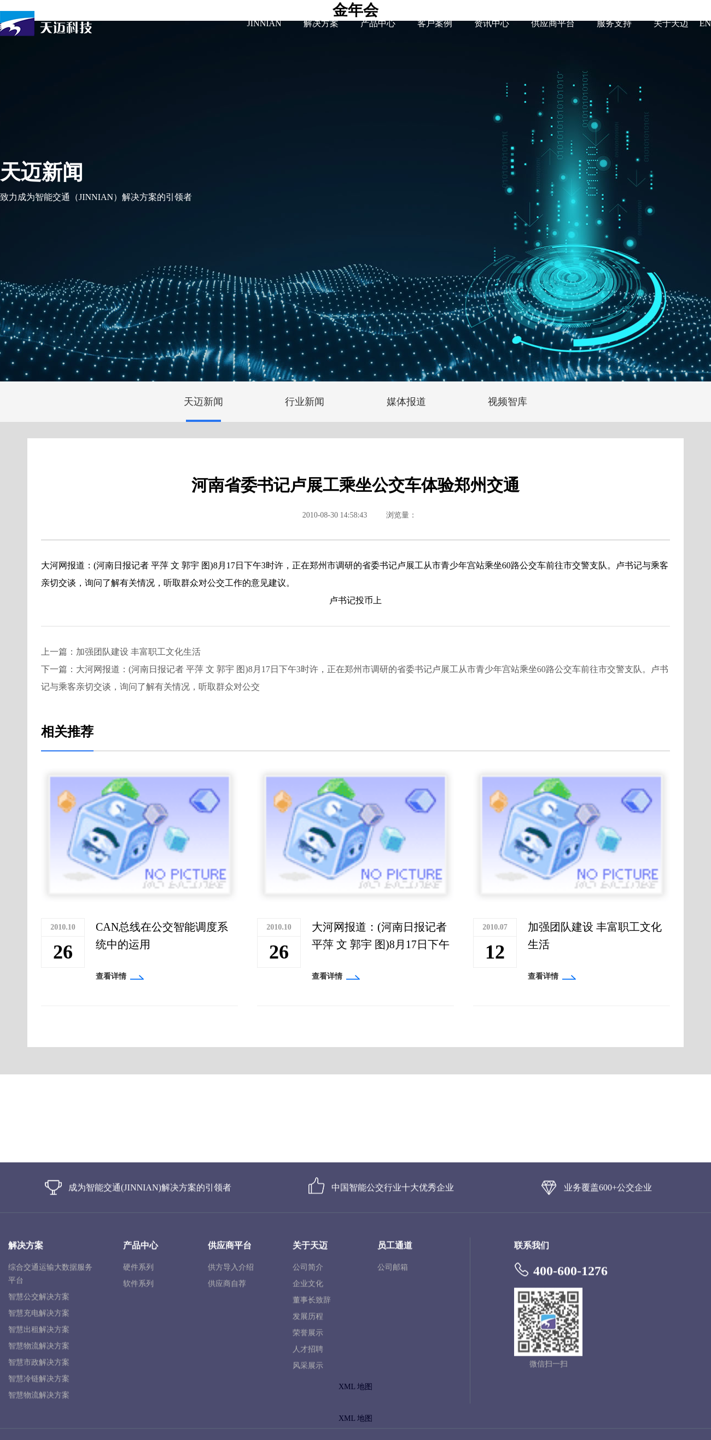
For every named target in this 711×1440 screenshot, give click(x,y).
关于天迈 (671, 23)
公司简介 (308, 1378)
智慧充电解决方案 (38, 1424)
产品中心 (377, 23)
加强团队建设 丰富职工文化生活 (138, 651)
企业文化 (308, 1395)
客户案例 (434, 23)
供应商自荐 (227, 1395)
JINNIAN (264, 23)
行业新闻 (304, 401)
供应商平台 (553, 23)
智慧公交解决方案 (38, 1408)
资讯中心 (491, 23)
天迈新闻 (203, 401)
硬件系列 (138, 1378)
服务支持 (614, 23)
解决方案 (321, 23)
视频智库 (507, 401)
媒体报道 (406, 401)
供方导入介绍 (231, 1378)
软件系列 (138, 1395)
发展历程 (308, 1428)
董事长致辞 (312, 1411)
